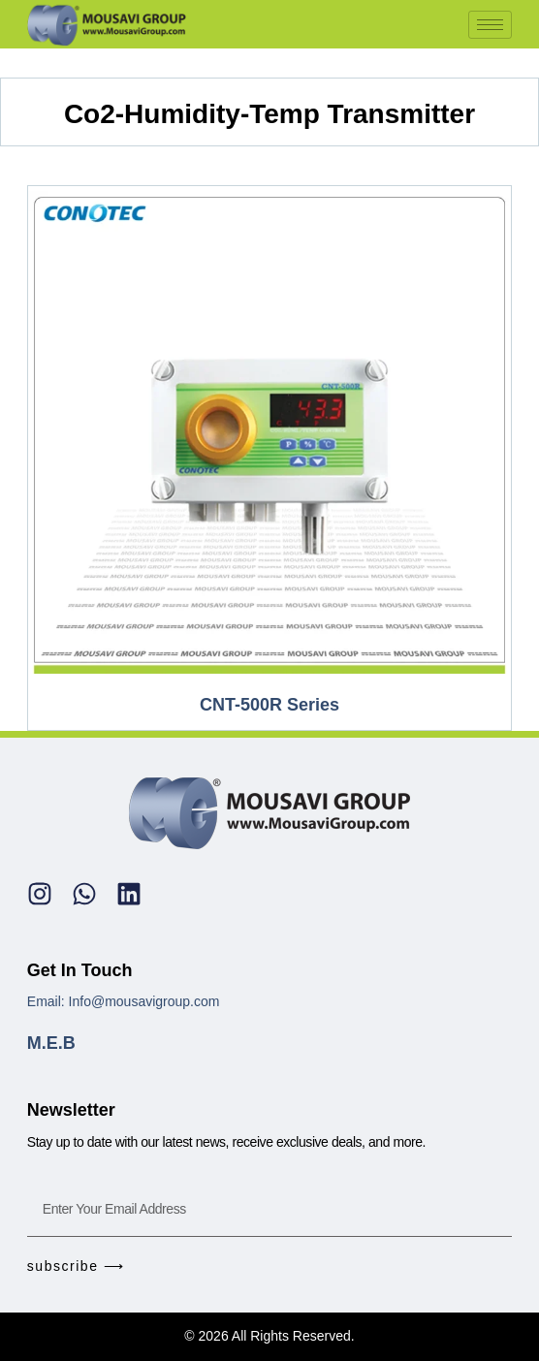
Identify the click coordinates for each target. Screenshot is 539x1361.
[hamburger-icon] (490, 25)
